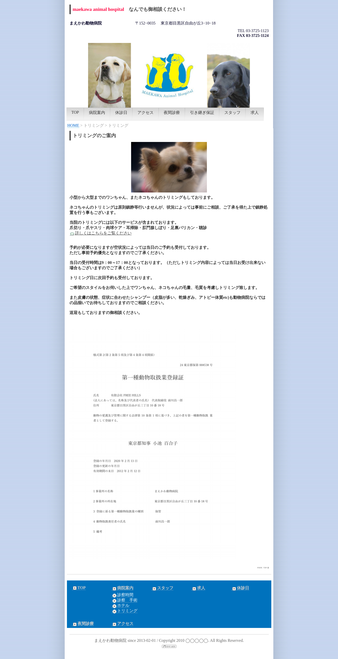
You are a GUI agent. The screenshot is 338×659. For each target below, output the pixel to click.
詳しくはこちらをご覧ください (100, 233)
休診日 (121, 112)
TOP (75, 112)
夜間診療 (172, 112)
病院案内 (97, 112)
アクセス (145, 112)
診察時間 (122, 595)
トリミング (124, 610)
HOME (73, 125)
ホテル (120, 605)
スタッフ (232, 112)
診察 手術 (124, 600)
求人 (255, 112)
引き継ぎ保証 (202, 112)
